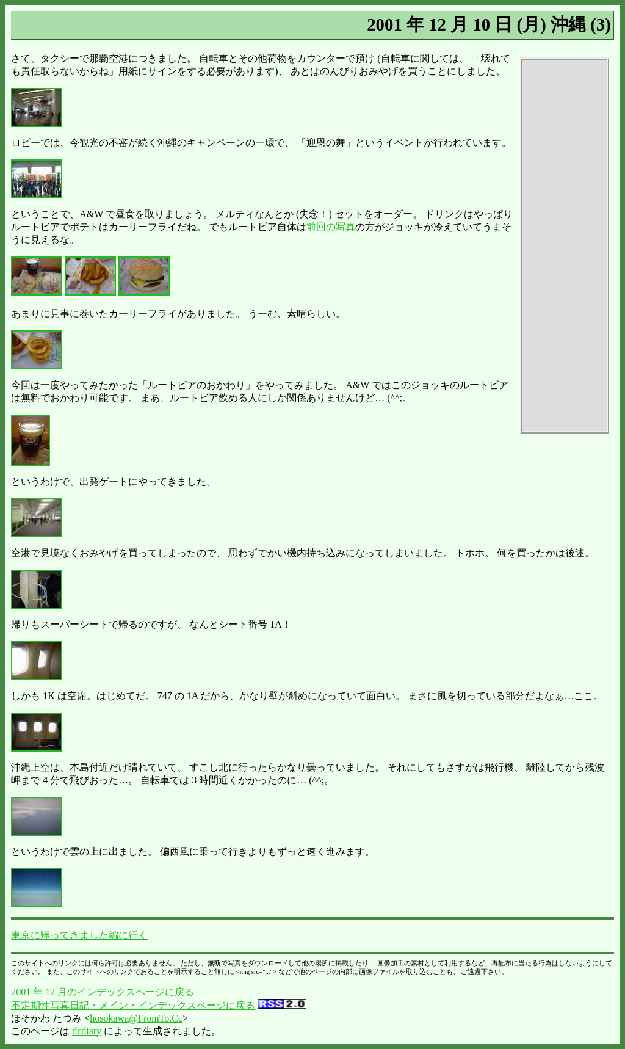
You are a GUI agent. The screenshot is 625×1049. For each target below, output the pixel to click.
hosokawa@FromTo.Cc (136, 1018)
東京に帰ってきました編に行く (79, 935)
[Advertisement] (564, 245)
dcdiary (86, 1031)
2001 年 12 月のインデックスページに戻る (102, 992)
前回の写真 (330, 227)
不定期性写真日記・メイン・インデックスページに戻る (133, 1005)
